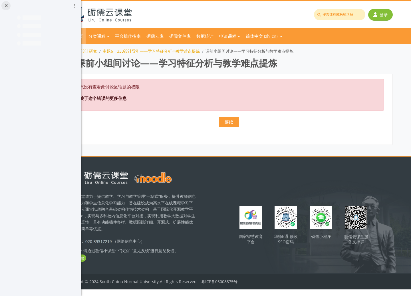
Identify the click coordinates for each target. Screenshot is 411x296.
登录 (382, 14)
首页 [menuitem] (111, 36)
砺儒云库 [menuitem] (187, 36)
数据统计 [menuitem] (237, 36)
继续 (246, 122)
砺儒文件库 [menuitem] (212, 36)
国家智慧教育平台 (266, 240)
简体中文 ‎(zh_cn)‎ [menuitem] (294, 36)
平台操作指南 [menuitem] (161, 36)
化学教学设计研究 (114, 51)
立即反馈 (108, 265)
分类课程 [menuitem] (129, 36)
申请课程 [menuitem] (260, 36)
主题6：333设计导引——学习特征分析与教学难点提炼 (184, 51)
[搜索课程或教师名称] (341, 14)
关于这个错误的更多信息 (136, 98)
